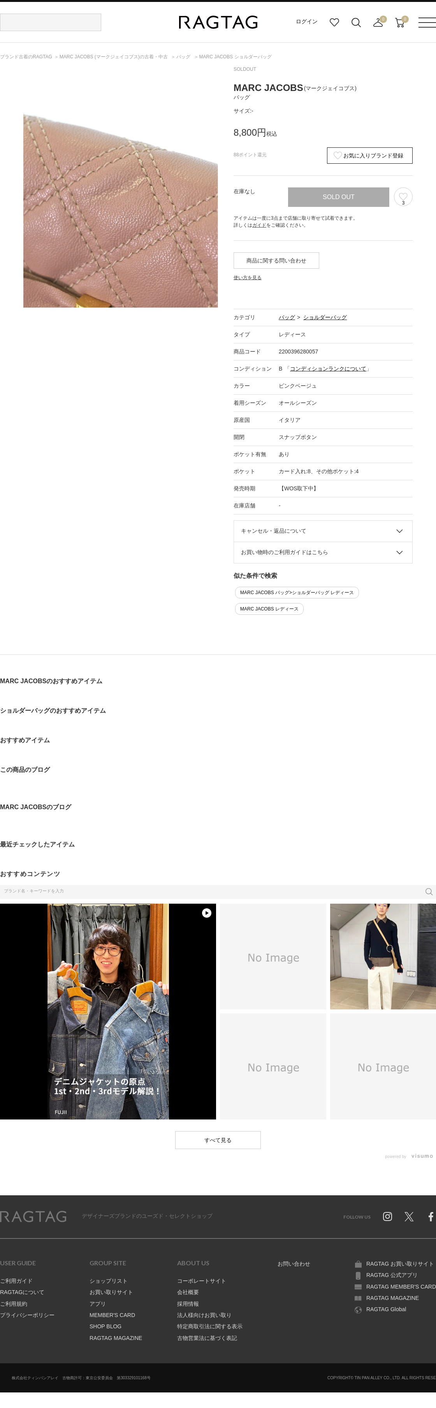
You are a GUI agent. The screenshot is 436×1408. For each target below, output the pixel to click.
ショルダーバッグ (325, 317)
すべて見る (218, 1140)
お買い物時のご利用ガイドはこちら (284, 552)
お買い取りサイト (111, 1292)
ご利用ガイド (16, 1281)
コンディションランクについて (328, 369)
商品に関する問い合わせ (276, 260)
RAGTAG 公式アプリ (392, 1275)
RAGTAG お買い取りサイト (400, 1264)
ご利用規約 (13, 1304)
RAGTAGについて (22, 1292)
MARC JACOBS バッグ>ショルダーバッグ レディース (297, 592)
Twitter (409, 1217)
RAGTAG (33, 1217)
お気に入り (334, 22)
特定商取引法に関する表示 (210, 1326)
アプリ (98, 1304)
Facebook (431, 1217)
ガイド (259, 225)
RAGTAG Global (386, 1309)
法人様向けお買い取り (204, 1315)
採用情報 (188, 1304)
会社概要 (188, 1292)
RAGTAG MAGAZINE (116, 1338)
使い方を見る (248, 277)
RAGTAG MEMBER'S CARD (401, 1287)
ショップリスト (109, 1281)
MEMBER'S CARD (112, 1315)
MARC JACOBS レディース (269, 609)
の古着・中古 (114, 56)
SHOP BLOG (105, 1326)
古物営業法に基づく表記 (207, 1338)
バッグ (287, 317)
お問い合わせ (294, 1264)
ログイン (307, 21)
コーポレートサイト (201, 1281)
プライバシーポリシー (27, 1315)
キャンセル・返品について (273, 531)
